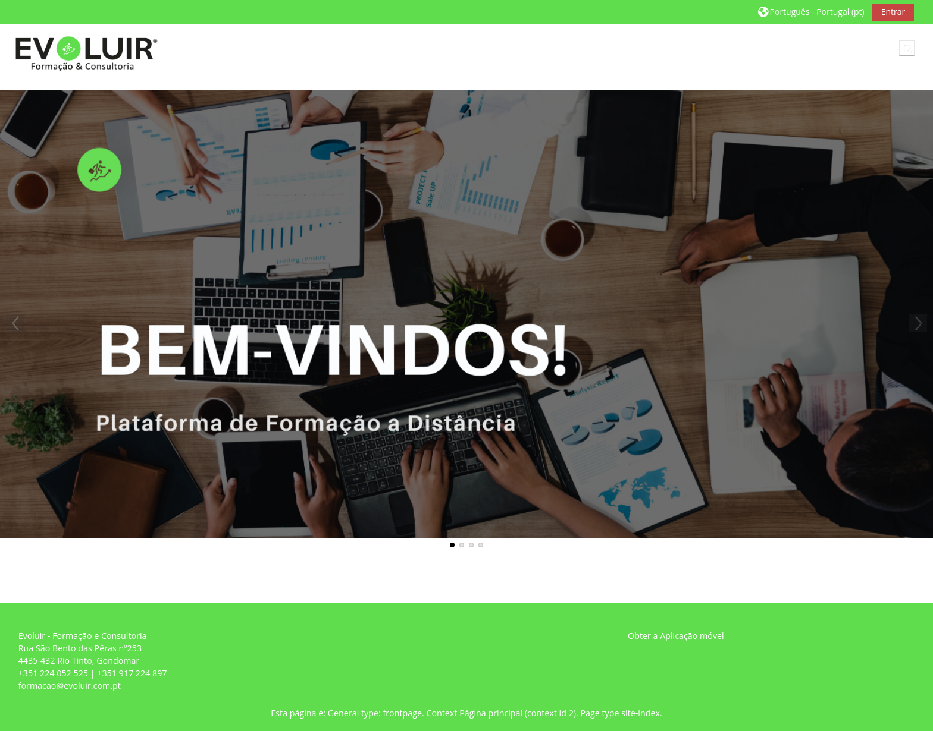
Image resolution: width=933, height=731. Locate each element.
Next (918, 323)
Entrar (893, 11)
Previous (15, 323)
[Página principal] (84, 50)
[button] (811, 11)
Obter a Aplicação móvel (676, 635)
